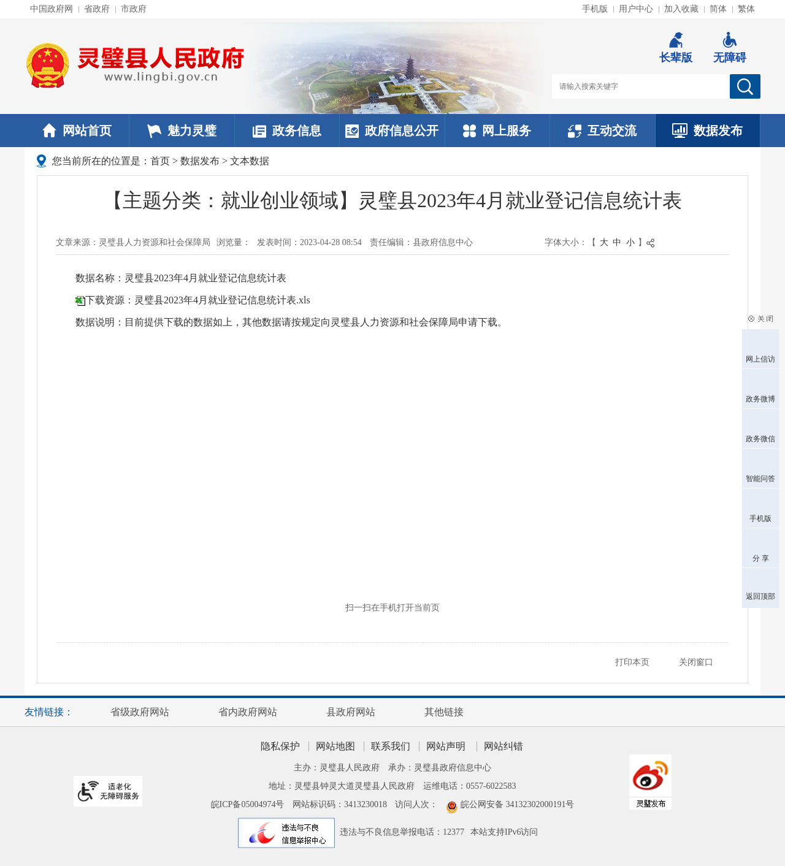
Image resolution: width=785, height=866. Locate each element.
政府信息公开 (391, 130)
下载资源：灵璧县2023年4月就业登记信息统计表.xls (197, 300)
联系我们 (390, 746)
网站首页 (77, 130)
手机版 (595, 8)
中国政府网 (51, 8)
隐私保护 (280, 746)
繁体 (746, 8)
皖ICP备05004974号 (248, 804)
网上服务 (497, 130)
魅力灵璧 (181, 130)
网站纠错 (503, 746)
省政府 (97, 8)
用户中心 (636, 8)
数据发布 (707, 130)
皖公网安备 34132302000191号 (518, 804)
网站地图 (335, 746)
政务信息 (287, 130)
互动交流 (602, 130)
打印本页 (632, 662)
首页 (160, 161)
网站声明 (445, 746)
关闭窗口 (696, 662)
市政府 (134, 8)
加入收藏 (681, 8)
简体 (718, 8)
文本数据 (249, 161)
